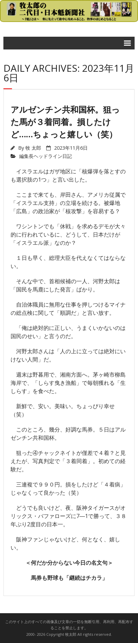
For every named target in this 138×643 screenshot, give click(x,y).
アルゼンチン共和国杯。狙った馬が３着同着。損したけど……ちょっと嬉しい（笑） (65, 122)
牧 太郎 (33, 148)
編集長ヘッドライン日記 (45, 156)
